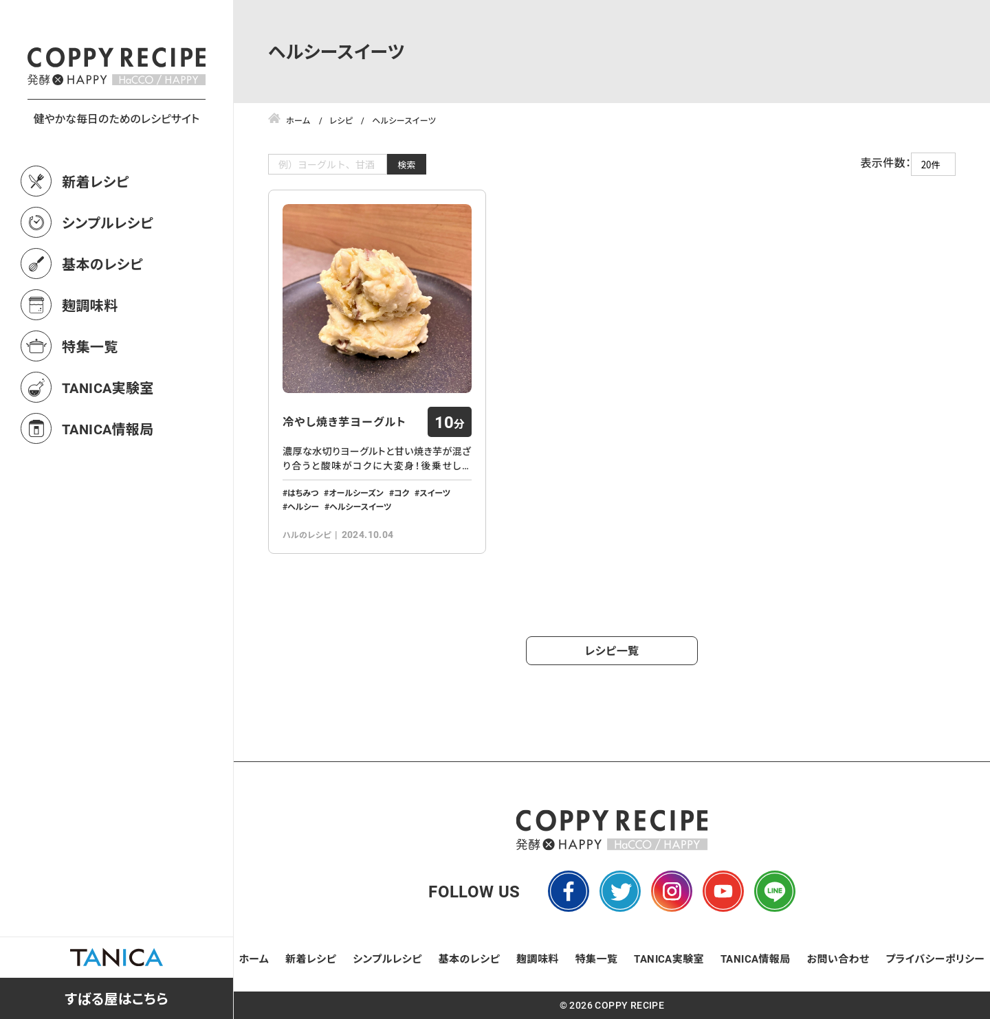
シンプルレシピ (107, 283)
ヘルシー (303, 506)
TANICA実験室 (108, 448)
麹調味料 (90, 365)
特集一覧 (90, 407)
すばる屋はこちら (116, 998)
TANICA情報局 (108, 489)
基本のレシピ (102, 324)
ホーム (254, 958)
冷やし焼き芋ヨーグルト (344, 422)
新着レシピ (95, 242)
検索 (406, 164)
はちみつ (302, 493)
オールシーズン (356, 493)
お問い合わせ (838, 958)
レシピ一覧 (612, 650)
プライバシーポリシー (935, 958)
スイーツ (434, 493)
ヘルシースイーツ (360, 506)
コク (402, 493)
